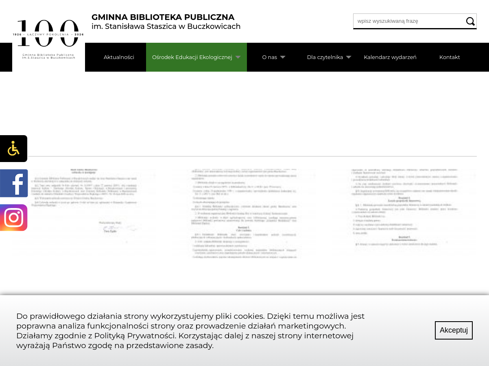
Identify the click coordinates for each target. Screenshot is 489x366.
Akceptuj (454, 330)
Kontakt (449, 57)
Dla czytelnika (325, 57)
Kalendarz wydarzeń (390, 57)
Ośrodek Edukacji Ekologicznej (192, 57)
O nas (269, 57)
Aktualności (119, 57)
